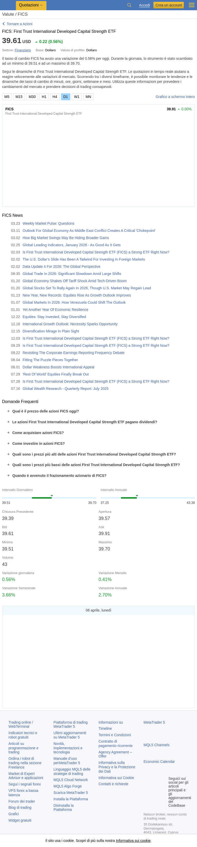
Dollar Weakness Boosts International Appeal (58, 367)
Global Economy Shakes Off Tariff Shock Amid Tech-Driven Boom (75, 281)
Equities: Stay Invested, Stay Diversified (54, 317)
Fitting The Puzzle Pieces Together (50, 360)
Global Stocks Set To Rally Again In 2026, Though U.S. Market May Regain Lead (87, 288)
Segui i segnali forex (24, 784)
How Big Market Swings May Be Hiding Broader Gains (66, 238)
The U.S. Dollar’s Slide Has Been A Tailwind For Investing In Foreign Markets (84, 259)
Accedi (144, 5)
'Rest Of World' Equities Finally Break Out (56, 374)
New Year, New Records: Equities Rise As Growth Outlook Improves (77, 295)
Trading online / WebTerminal (20, 724)
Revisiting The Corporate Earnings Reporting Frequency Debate (73, 353)
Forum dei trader (21, 801)
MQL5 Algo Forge (68, 786)
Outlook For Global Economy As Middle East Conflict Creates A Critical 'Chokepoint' (89, 231)
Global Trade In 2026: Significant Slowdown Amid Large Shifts (72, 274)
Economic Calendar (159, 762)
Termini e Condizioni (114, 735)
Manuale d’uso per (67, 760)
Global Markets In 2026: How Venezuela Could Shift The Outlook (74, 302)
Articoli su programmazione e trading (23, 748)
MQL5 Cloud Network (71, 780)
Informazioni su (110, 722)
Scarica (71, 793)
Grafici (13, 814)
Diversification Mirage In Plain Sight (51, 331)
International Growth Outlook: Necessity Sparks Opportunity (70, 324)
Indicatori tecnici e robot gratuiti (22, 735)
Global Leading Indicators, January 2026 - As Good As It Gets (72, 245)
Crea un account (168, 5)
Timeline (105, 728)
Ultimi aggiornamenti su (70, 735)
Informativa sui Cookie (116, 778)
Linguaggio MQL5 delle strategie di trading (72, 771)
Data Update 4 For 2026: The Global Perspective (61, 266)
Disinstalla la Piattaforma (64, 807)
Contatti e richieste (113, 784)
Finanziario (23, 50)
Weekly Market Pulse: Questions (48, 223)
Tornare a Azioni (19, 24)
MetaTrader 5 (154, 722)
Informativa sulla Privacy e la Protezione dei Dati (116, 767)
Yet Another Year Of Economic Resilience (55, 310)
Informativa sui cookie (133, 841)
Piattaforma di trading (71, 724)
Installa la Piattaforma (71, 799)
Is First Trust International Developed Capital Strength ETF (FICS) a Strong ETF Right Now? (96, 252)
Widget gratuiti (19, 820)
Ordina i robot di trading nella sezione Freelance (24, 762)
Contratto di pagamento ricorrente (115, 743)
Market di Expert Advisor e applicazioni (25, 776)
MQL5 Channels (157, 745)
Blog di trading (20, 807)
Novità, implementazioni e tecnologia (68, 748)
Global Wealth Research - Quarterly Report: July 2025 (66, 389)
